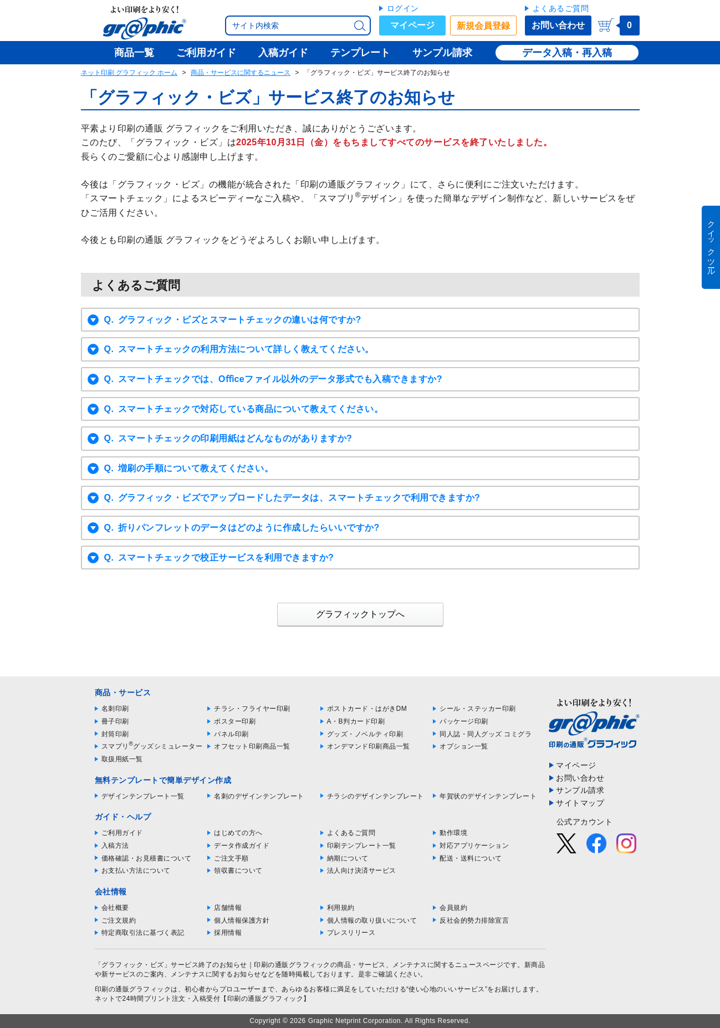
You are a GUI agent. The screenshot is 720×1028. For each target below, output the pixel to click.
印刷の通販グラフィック (133, 989)
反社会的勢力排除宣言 (474, 920)
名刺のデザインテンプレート (259, 796)
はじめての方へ (238, 833)
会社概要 (115, 908)
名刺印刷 (115, 709)
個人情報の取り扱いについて (372, 920)
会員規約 (453, 908)
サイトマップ (580, 802)
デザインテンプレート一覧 (143, 796)
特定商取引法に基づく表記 (143, 933)
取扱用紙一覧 (122, 759)
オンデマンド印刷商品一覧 (368, 746)
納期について (348, 858)
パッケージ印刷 (464, 721)
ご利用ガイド (122, 833)
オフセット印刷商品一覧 (252, 746)
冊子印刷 (115, 721)
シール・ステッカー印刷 (478, 709)
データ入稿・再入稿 (567, 52)
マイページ (412, 25)
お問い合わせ (558, 25)
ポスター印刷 (235, 721)
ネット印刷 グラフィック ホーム (129, 73)
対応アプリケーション (474, 845)
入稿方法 (115, 845)
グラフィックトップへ (360, 614)
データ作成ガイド (241, 845)
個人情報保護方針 (241, 920)
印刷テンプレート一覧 (361, 845)
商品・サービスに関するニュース (240, 73)
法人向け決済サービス (361, 870)
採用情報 (228, 933)
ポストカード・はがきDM (367, 709)
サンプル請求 (580, 790)
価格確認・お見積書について (146, 858)
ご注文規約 (118, 920)
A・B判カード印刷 (356, 721)
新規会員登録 (483, 25)
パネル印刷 (231, 734)
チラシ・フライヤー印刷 (252, 709)
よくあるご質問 (561, 8)
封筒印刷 (115, 734)
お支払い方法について (136, 870)
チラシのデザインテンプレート (375, 796)
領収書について (238, 870)
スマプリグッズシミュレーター (152, 746)
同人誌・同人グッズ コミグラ (486, 734)
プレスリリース (351, 933)
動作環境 (453, 833)
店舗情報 (228, 908)
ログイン (403, 8)
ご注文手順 (231, 858)
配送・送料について (471, 858)
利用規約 (341, 908)
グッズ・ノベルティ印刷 (365, 734)
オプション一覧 (464, 746)
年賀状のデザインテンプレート (488, 796)
